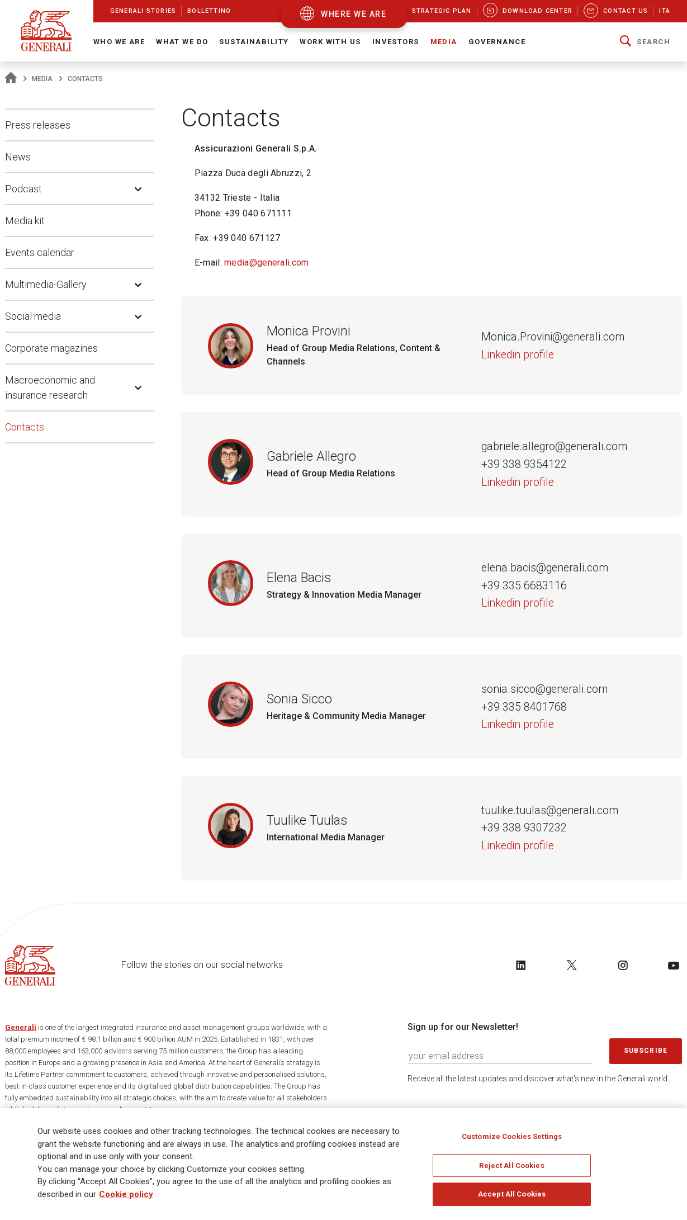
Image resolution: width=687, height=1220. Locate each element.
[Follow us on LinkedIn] (521, 965)
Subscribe (645, 1051)
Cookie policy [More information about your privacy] (126, 1195)
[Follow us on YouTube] (673, 965)
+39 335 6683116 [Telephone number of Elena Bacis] (524, 585)
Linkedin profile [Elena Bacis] (517, 603)
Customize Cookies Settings (512, 1137)
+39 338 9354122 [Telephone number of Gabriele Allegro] (524, 464)
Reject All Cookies (511, 1166)
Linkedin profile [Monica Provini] (517, 354)
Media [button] (443, 41)
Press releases (37, 125)
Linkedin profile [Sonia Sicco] (517, 724)
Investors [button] (395, 41)
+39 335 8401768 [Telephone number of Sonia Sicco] (524, 707)
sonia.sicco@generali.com (544, 689)
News (18, 157)
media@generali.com (266, 262)
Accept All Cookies (512, 1194)
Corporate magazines (51, 348)
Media (42, 79)
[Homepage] (11, 78)
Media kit (25, 220)
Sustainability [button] (253, 41)
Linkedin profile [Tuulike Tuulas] (517, 845)
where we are (353, 14)
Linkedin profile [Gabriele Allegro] (517, 482)
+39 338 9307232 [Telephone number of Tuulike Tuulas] (524, 827)
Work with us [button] (330, 41)
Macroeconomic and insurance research (50, 387)
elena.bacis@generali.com (544, 567)
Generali (20, 1027)
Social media (33, 316)
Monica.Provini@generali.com (552, 336)
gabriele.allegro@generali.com (554, 446)
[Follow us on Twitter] (571, 965)
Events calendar (39, 252)
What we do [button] (182, 41)
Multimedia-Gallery (46, 284)
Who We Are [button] (119, 41)
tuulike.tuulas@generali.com (549, 810)
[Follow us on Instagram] (622, 965)
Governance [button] (496, 41)
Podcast (23, 189)
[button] (645, 42)
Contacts (24, 427)
